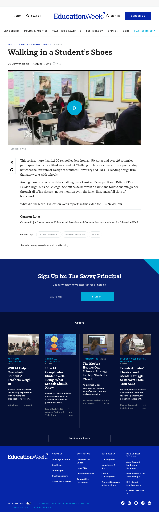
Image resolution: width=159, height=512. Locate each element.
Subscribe (138, 16)
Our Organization (61, 459)
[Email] (61, 296)
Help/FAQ (82, 468)
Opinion (113, 31)
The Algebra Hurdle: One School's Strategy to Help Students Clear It (95, 371)
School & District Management (29, 44)
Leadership (12, 31)
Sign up (97, 296)
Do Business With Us (133, 455)
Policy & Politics (36, 31)
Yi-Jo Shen (13, 405)
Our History (57, 465)
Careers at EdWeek (61, 481)
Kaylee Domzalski (92, 400)
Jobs (126, 31)
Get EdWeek (108, 454)
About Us (57, 454)
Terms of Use (20, 508)
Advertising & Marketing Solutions (133, 465)
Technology (94, 31)
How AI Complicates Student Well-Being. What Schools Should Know (56, 378)
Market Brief (144, 31)
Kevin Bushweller (54, 409)
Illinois (95, 234)
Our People (58, 470)
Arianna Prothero (54, 412)
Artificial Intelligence (15, 360)
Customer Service (85, 473)
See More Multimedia (79, 438)
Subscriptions (108, 459)
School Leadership (49, 234)
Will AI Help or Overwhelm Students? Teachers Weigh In (19, 376)
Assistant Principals (75, 234)
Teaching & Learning (66, 31)
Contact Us (83, 454)
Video (58, 44)
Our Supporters (60, 476)
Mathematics (90, 359)
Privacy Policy (42, 508)
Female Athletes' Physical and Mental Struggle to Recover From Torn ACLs (132, 376)
